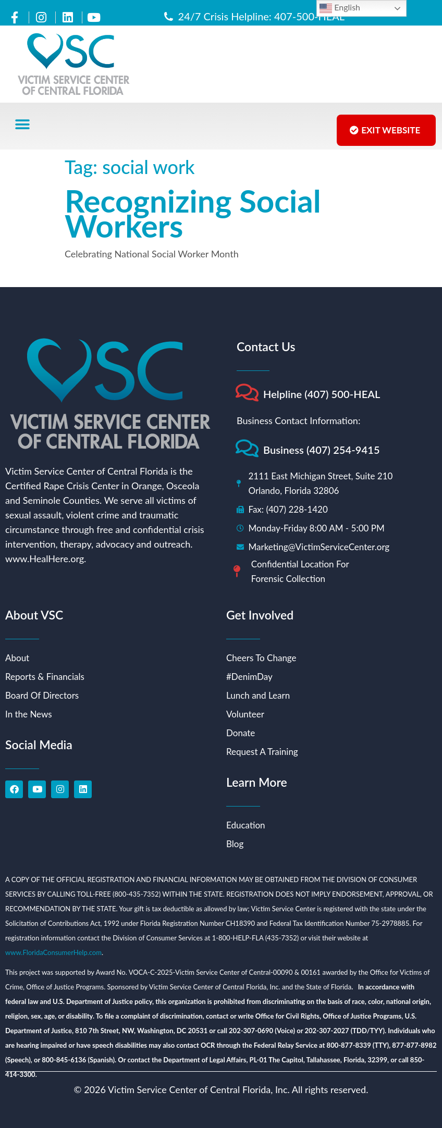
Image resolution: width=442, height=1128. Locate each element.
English (340, 8)
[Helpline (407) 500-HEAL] (247, 392)
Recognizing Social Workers (193, 213)
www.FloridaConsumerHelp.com (53, 952)
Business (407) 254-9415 (321, 449)
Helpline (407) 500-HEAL (321, 394)
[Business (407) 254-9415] (247, 448)
